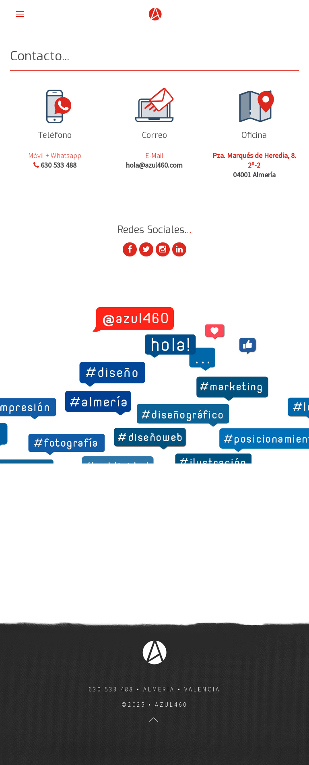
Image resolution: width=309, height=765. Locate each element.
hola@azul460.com (154, 165)
